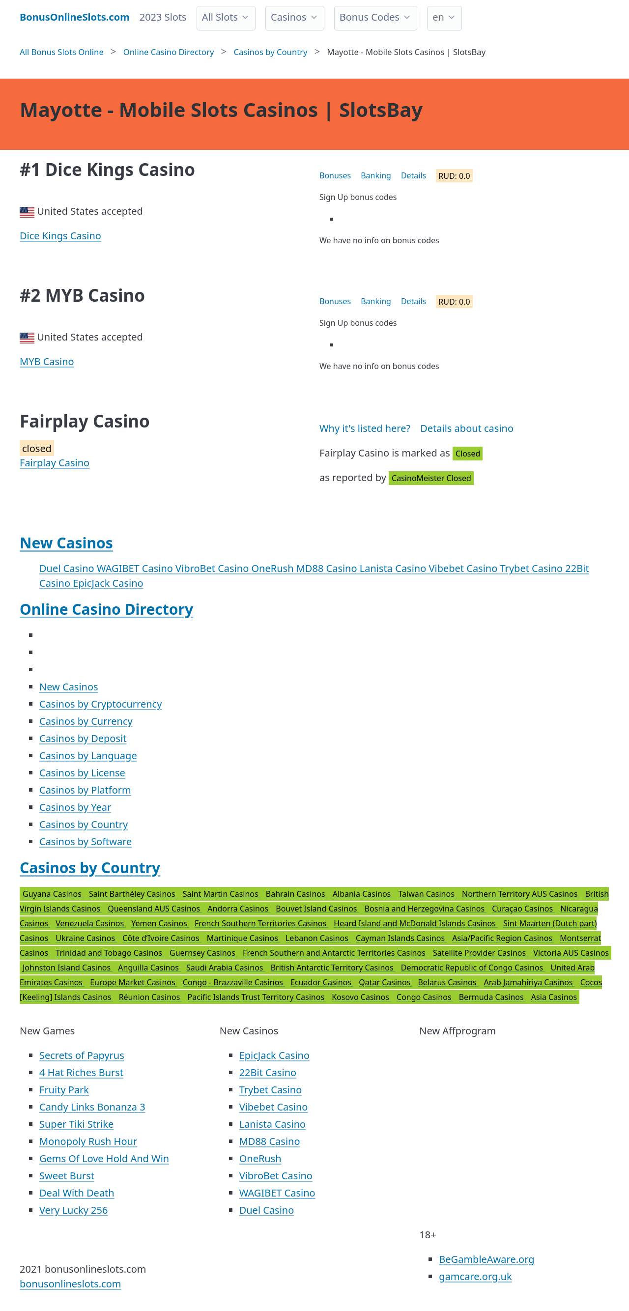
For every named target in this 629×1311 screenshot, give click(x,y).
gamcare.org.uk (475, 1276)
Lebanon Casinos (318, 938)
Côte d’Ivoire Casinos (161, 938)
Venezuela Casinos (91, 923)
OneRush (274, 568)
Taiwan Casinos (427, 893)
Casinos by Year (75, 807)
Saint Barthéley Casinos (133, 893)
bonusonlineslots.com (70, 1283)
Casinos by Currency (86, 721)
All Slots (220, 17)
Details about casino (467, 428)
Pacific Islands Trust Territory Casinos (257, 997)
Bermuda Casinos (492, 997)
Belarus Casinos (448, 982)
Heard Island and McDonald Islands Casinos (416, 923)
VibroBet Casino (213, 568)
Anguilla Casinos (149, 967)
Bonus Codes (370, 17)
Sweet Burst (66, 1175)
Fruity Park (64, 1089)
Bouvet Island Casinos (317, 908)
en (438, 17)
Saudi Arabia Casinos (225, 967)
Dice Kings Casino (60, 235)
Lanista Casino (394, 568)
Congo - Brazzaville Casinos (234, 982)
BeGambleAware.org (486, 1259)
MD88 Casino (328, 568)
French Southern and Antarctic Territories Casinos (335, 952)
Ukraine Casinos (86, 938)
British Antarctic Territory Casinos (333, 967)
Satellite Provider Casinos (480, 952)
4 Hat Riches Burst (81, 1072)
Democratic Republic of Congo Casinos (473, 967)
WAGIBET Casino (136, 568)
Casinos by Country (83, 824)
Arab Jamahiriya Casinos (529, 982)
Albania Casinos (363, 893)
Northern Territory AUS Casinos (520, 893)
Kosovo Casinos (361, 997)
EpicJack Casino (108, 583)
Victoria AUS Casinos (571, 952)
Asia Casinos (554, 997)
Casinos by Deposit (82, 738)
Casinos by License (82, 772)
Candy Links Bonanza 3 (92, 1106)
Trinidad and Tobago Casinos (110, 952)
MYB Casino (47, 361)
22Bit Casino (268, 1072)
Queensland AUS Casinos (155, 908)
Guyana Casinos (53, 893)
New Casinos (66, 543)
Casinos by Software (85, 841)
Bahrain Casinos (296, 893)
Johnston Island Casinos (68, 967)
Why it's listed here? (364, 428)
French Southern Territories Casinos (261, 923)
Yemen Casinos (160, 923)
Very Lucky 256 (73, 1210)
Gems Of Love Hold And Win (104, 1158)
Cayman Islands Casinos (401, 938)
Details (413, 175)
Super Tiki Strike (76, 1124)
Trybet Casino (533, 568)
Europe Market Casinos (133, 982)
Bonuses (335, 175)
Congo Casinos (425, 997)
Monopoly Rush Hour (88, 1141)
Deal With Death (76, 1192)
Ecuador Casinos (321, 982)
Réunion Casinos (150, 997)
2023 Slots (163, 17)
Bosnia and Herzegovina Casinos (426, 908)
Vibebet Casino (464, 568)
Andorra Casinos (238, 908)
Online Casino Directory (106, 609)
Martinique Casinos (243, 938)
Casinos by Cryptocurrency (100, 704)
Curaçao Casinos (523, 908)
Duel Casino (68, 568)
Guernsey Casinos (203, 952)
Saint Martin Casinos (221, 893)
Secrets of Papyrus (81, 1055)
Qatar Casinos (385, 982)
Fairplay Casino (54, 462)
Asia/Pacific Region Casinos (503, 938)
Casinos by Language (88, 755)
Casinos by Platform (85, 790)
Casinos (289, 17)
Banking (376, 175)
